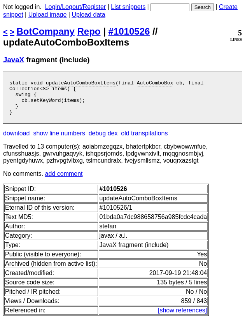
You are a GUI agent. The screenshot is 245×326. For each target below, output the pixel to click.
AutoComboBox (155, 83)
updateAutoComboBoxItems (81, 83)
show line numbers (59, 140)
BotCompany (46, 31)
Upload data (88, 14)
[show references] (182, 317)
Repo (89, 31)
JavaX (13, 60)
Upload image (47, 14)
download (16, 140)
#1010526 (129, 31)
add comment (64, 180)
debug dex (103, 140)
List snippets (128, 7)
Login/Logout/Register (75, 7)
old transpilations (144, 140)
